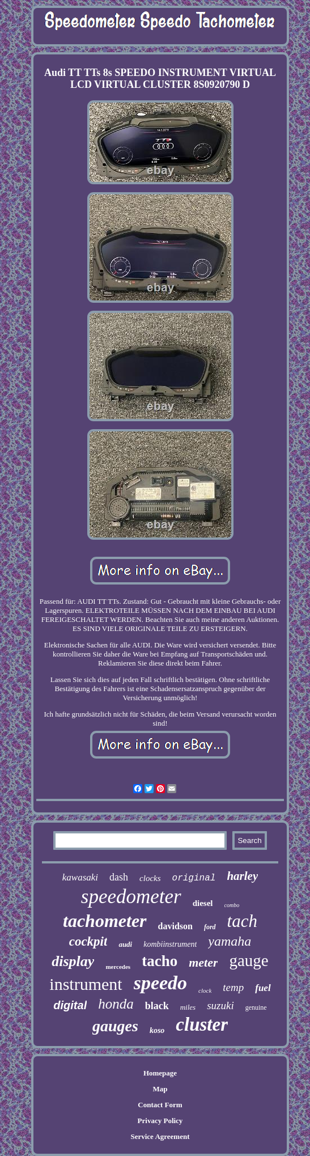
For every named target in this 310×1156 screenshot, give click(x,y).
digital (70, 1005)
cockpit (88, 941)
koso (157, 1030)
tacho (159, 960)
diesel (203, 903)
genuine (256, 1007)
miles (188, 1007)
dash (118, 877)
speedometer (131, 897)
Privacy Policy (160, 1120)
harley (242, 876)
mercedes (117, 966)
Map (159, 1089)
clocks (149, 878)
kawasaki (80, 877)
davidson (175, 926)
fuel (262, 988)
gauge (248, 960)
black (157, 1005)
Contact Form (160, 1104)
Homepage (160, 1073)
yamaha (229, 941)
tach (242, 921)
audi (125, 944)
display (73, 961)
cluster (202, 1024)
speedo (160, 982)
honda (116, 1003)
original (194, 878)
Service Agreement (159, 1136)
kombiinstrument (170, 944)
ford (210, 927)
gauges (115, 1026)
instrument (85, 984)
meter (203, 962)
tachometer (105, 921)
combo (232, 905)
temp (233, 987)
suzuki (220, 1005)
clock (204, 990)
